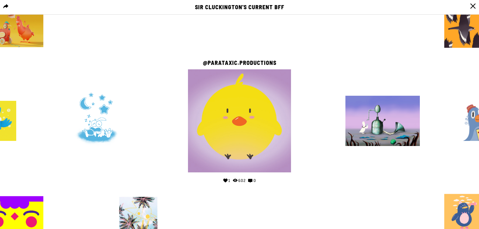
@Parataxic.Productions (239, 63)
